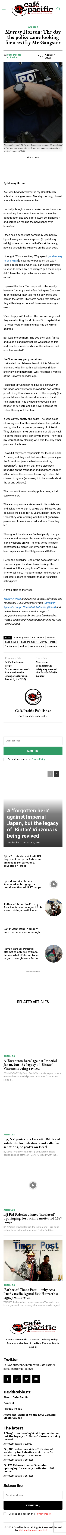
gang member (29, 642)
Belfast (51, 637)
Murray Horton (12, 598)
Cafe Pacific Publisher (14, 56)
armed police (21, 637)
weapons (52, 646)
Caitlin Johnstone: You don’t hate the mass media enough (22, 930)
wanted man (37, 646)
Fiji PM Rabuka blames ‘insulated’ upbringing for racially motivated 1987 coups (22, 884)
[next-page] (56, 774)
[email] (33, 741)
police (23, 646)
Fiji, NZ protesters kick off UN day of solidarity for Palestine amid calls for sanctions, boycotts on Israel (22, 861)
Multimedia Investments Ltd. (35, 1530)
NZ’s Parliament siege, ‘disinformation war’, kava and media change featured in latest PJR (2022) (17, 670)
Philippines (11, 646)
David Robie (13, 842)
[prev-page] (50, 774)
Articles (33, 26)
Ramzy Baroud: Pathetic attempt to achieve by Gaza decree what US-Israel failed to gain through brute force (21, 953)
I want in (33, 751)
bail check (38, 637)
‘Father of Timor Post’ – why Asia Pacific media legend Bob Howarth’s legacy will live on (23, 907)
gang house (11, 642)
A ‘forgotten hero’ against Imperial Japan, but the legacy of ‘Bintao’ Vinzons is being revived (32, 823)
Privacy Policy (38, 759)
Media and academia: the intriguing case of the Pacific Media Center (46, 669)
